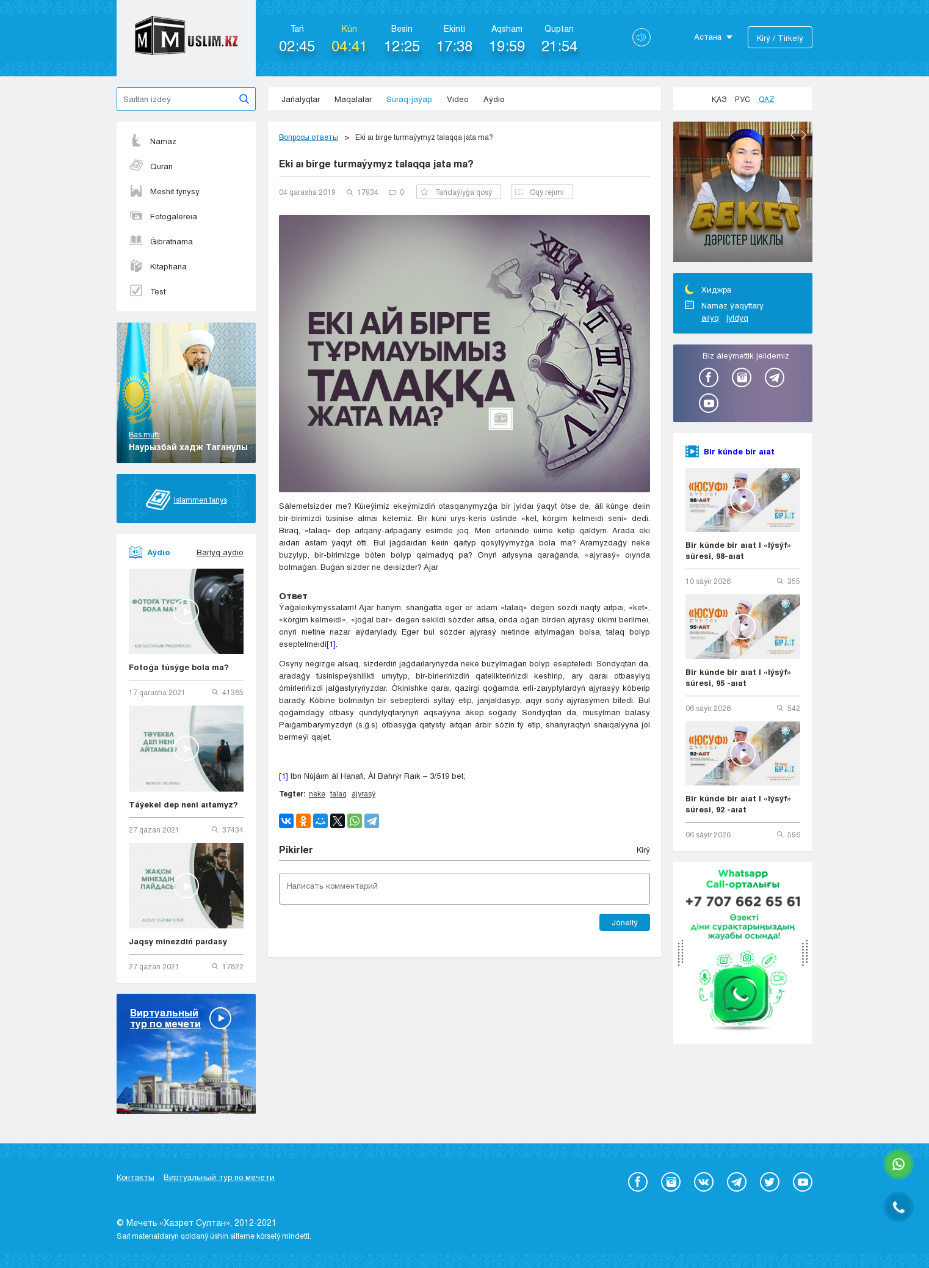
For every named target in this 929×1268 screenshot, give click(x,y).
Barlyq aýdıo (220, 552)
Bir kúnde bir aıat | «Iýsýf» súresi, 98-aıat (738, 550)
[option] (742, 194)
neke (317, 793)
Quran (151, 166)
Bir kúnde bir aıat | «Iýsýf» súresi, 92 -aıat (738, 803)
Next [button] (804, 135)
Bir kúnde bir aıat (739, 451)
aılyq (710, 317)
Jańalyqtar (300, 99)
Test (147, 291)
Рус (742, 99)
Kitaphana (158, 266)
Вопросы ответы (308, 137)
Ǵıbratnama (161, 241)
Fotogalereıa (163, 216)
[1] (331, 644)
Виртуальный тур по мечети (219, 1177)
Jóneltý (625, 922)
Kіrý (643, 849)
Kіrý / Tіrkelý (780, 38)
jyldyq (737, 317)
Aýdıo (494, 99)
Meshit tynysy (164, 191)
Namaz (152, 141)
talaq (338, 793)
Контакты (135, 1177)
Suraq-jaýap (409, 99)
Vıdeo (458, 99)
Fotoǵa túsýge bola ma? (179, 667)
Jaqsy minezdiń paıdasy (178, 941)
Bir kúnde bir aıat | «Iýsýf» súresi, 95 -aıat (738, 677)
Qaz (767, 99)
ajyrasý (363, 793)
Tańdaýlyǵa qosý (456, 192)
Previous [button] (793, 135)
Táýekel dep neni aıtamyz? (183, 804)
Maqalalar (353, 99)
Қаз (719, 99)
